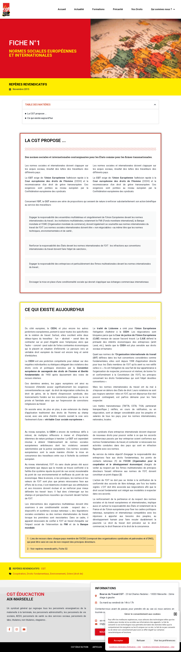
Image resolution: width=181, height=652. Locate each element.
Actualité (79, 9)
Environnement (58, 573)
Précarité (118, 9)
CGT (43, 568)
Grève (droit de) (75, 573)
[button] (175, 614)
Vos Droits (137, 9)
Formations (98, 9)
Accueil (62, 9)
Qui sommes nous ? (163, 9)
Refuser (141, 640)
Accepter (118, 640)
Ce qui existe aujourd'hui (40, 118)
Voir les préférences (164, 640)
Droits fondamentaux (38, 573)
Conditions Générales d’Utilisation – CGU (125, 647)
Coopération (19, 573)
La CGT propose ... (37, 113)
